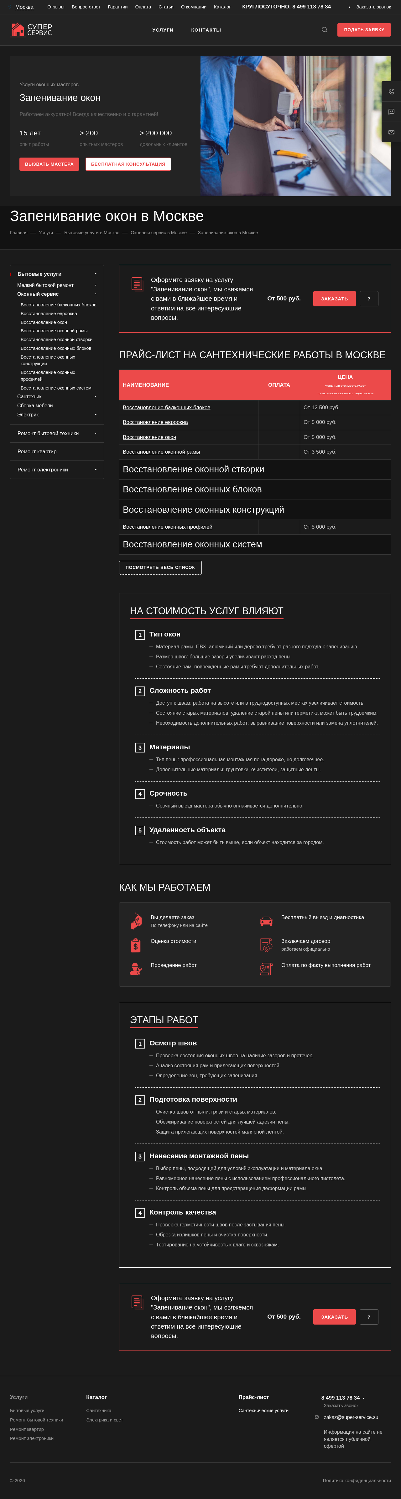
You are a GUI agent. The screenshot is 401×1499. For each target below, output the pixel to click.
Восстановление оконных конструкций (203, 510)
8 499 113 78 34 (340, 1398)
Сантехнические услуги (264, 1410)
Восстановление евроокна (155, 422)
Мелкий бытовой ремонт (57, 285)
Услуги (19, 1397)
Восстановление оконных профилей (167, 527)
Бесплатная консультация (128, 164)
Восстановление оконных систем (192, 544)
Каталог (96, 1397)
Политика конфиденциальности (357, 1480)
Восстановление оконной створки (193, 469)
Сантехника (98, 1410)
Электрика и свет (104, 1419)
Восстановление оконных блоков (192, 489)
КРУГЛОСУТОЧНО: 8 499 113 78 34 (286, 7)
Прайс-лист (254, 1397)
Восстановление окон (149, 437)
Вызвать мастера (49, 164)
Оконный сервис (57, 294)
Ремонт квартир (37, 452)
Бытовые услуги (58, 274)
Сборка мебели (35, 405)
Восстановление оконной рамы (161, 452)
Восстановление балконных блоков (166, 407)
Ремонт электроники (58, 470)
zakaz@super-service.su (351, 1417)
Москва (24, 7)
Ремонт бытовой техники (58, 433)
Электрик (57, 414)
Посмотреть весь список (160, 567)
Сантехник (57, 396)
